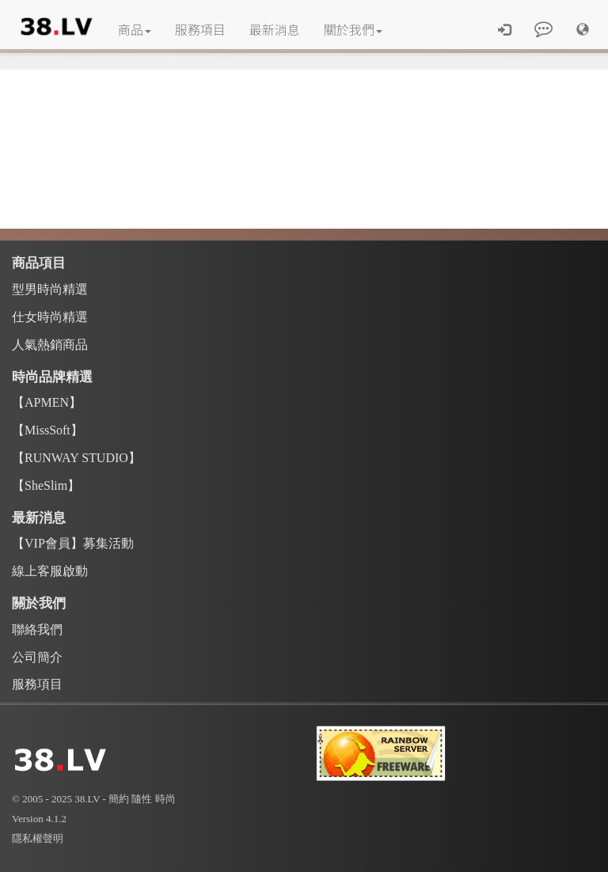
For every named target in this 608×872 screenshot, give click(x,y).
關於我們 (353, 29)
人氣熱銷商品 (50, 344)
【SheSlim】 (46, 485)
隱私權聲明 (37, 838)
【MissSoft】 (47, 430)
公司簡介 (37, 657)
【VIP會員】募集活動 (73, 543)
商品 (134, 29)
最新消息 (274, 29)
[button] (582, 29)
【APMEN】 (47, 402)
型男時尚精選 (50, 289)
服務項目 (200, 29)
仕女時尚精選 (50, 317)
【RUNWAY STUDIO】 (76, 457)
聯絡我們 (37, 629)
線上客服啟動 (50, 571)
